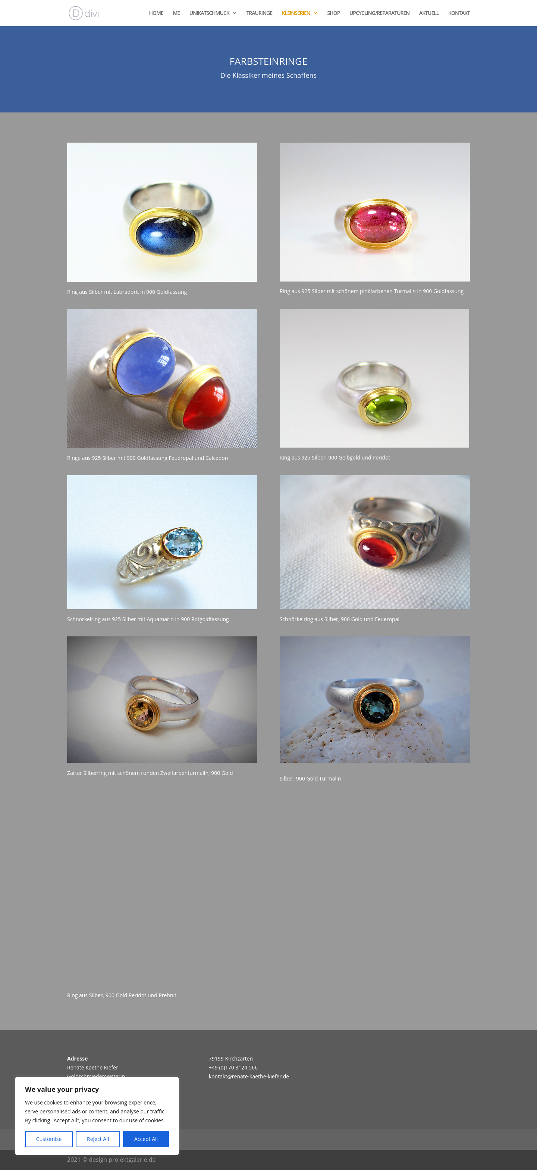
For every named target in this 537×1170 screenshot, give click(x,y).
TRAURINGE (259, 13)
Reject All (98, 1138)
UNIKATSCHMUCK (209, 13)
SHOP (333, 13)
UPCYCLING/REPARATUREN (379, 13)
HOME (156, 13)
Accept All (146, 1138)
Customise (49, 1138)
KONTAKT (459, 13)
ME (176, 13)
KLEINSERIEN (296, 13)
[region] (97, 1116)
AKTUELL (429, 13)
